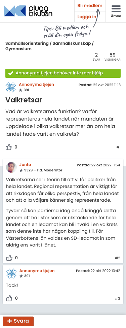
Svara (21, 321)
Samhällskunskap (72, 43)
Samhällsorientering (27, 43)
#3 (117, 298)
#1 (118, 147)
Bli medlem (90, 5)
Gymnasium (18, 49)
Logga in (87, 16)
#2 (117, 258)
